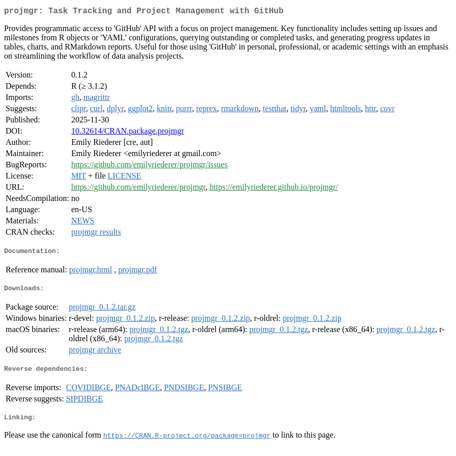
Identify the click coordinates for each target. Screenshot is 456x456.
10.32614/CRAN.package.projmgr (127, 133)
